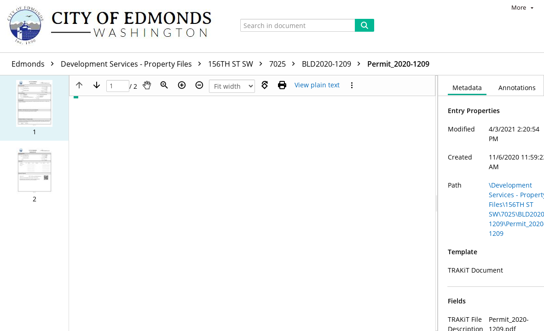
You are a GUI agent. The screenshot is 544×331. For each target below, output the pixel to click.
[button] (34, 108)
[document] (491, 203)
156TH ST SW (237, 64)
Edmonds (35, 64)
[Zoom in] (182, 85)
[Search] (364, 25)
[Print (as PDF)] (282, 85)
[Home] (114, 26)
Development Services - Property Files (133, 64)
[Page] (117, 86)
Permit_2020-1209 (398, 64)
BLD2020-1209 (333, 64)
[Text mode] (317, 85)
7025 (284, 64)
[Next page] (96, 85)
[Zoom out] (199, 85)
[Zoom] (164, 85)
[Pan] (147, 85)
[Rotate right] (264, 85)
